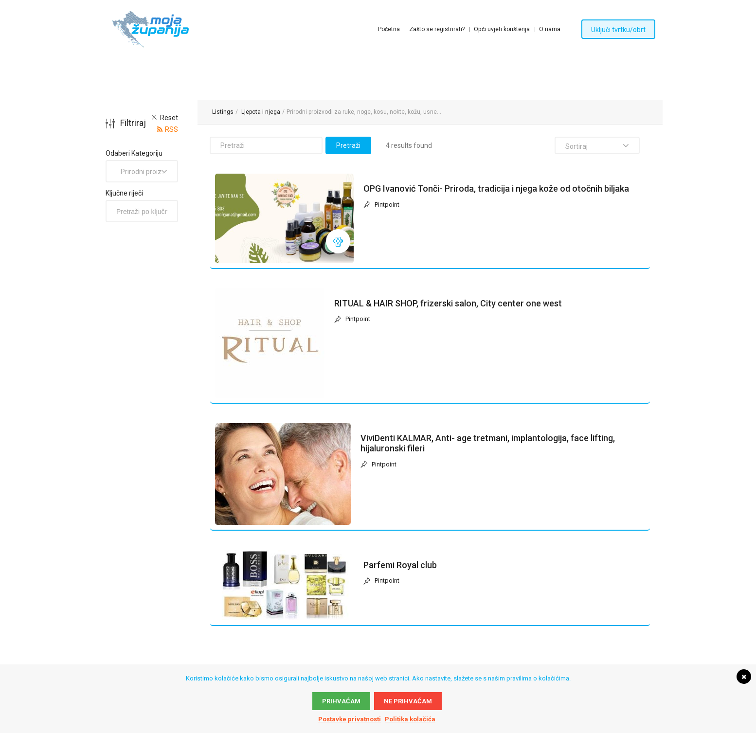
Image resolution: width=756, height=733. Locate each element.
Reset (169, 118)
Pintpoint (381, 204)
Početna (389, 29)
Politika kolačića (410, 719)
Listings (223, 111)
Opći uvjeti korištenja (502, 29)
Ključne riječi (124, 193)
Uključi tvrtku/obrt (618, 30)
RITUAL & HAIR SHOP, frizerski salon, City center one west (448, 303)
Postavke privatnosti (349, 719)
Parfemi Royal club (400, 565)
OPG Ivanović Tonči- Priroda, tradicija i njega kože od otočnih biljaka (496, 188)
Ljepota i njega (260, 111)
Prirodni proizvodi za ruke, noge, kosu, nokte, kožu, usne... (364, 111)
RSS (171, 129)
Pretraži (348, 145)
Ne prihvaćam (408, 701)
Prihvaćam (341, 701)
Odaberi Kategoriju (134, 153)
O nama (549, 29)
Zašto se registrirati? (437, 29)
